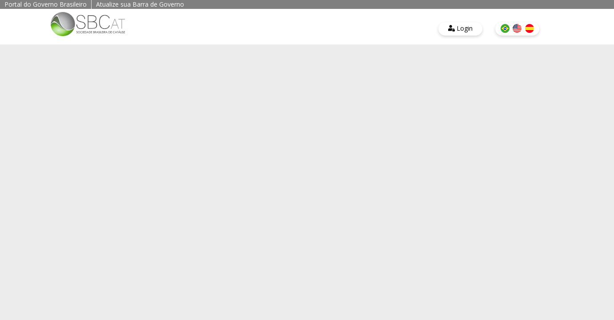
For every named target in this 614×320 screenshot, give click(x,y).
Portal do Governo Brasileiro (45, 4)
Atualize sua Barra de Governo (140, 4)
